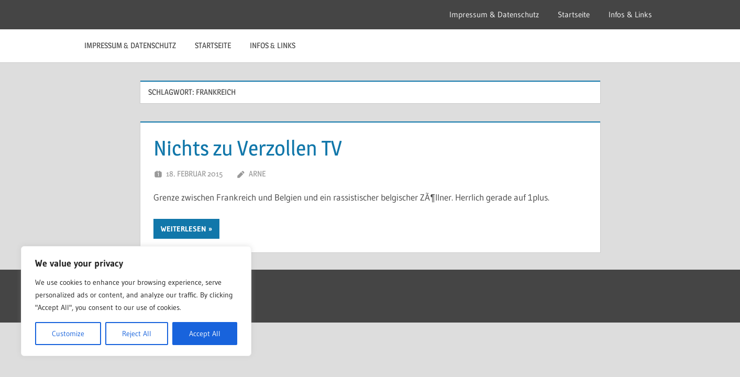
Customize (68, 333)
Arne (257, 174)
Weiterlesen (183, 229)
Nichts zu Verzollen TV (247, 148)
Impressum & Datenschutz (494, 14)
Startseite (574, 14)
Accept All (204, 333)
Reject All (136, 333)
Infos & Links (630, 14)
